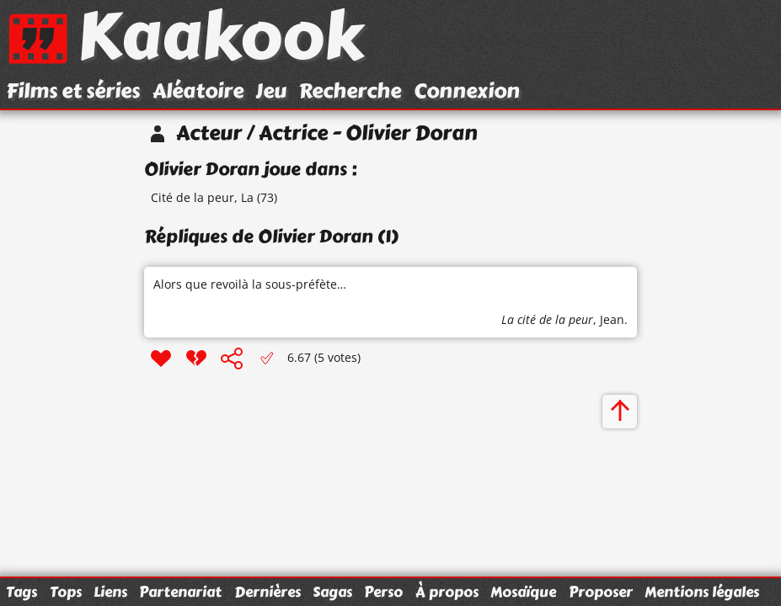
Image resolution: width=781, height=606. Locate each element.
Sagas (332, 592)
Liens (110, 592)
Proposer (601, 592)
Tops (66, 592)
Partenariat (180, 592)
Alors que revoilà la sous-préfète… (249, 284)
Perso (383, 592)
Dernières (267, 592)
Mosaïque (523, 592)
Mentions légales (702, 592)
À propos (447, 592)
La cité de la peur (547, 319)
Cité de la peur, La (202, 197)
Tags (21, 592)
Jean (612, 319)
